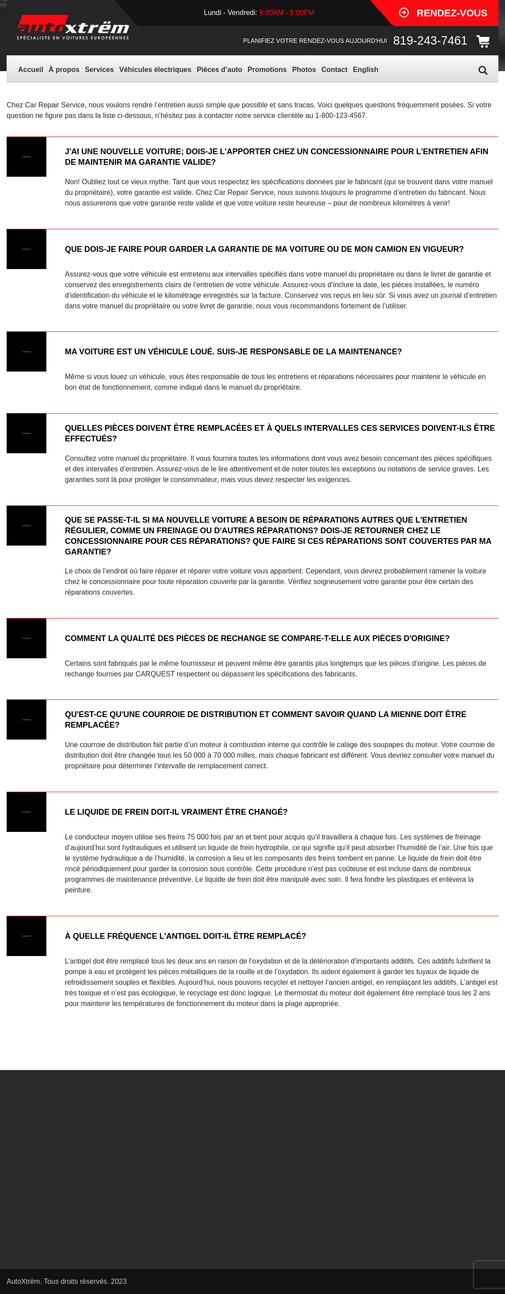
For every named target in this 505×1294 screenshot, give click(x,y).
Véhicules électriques (155, 69)
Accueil (30, 69)
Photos (304, 69)
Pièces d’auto (219, 69)
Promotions (267, 69)
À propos (64, 69)
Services (99, 69)
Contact (334, 69)
